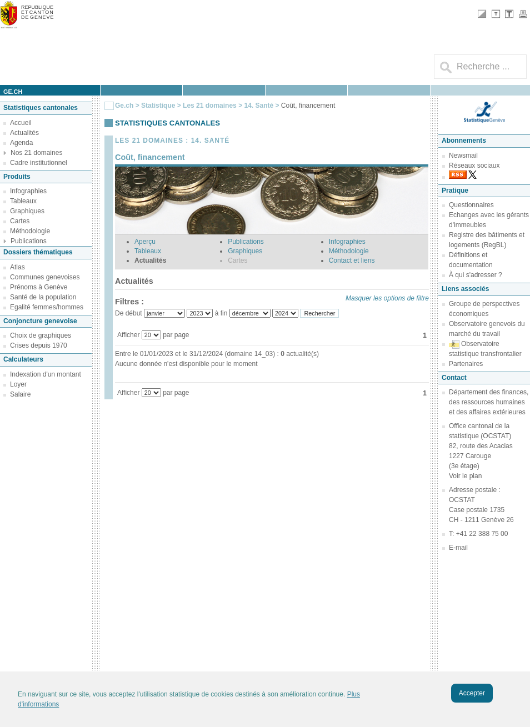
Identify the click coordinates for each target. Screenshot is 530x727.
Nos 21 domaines (36, 153)
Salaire (20, 394)
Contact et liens (352, 260)
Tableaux (23, 201)
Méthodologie (30, 231)
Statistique (158, 105)
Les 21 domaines (210, 105)
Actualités (24, 133)
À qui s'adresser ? (475, 275)
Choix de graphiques (40, 335)
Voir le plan (465, 476)
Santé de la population (43, 297)
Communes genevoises (44, 277)
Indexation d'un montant (45, 374)
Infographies (28, 191)
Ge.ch (124, 105)
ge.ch (12, 91)
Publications (29, 241)
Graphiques (27, 211)
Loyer (18, 384)
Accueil (21, 123)
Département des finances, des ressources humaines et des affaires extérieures (488, 402)
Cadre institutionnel (38, 163)
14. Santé (259, 105)
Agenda (21, 143)
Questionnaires (471, 205)
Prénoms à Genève (38, 287)
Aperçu (145, 241)
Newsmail (463, 155)
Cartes (19, 221)
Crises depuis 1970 (38, 345)
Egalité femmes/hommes (46, 307)
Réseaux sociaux (474, 165)
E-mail (458, 547)
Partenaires (466, 364)
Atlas (17, 267)
